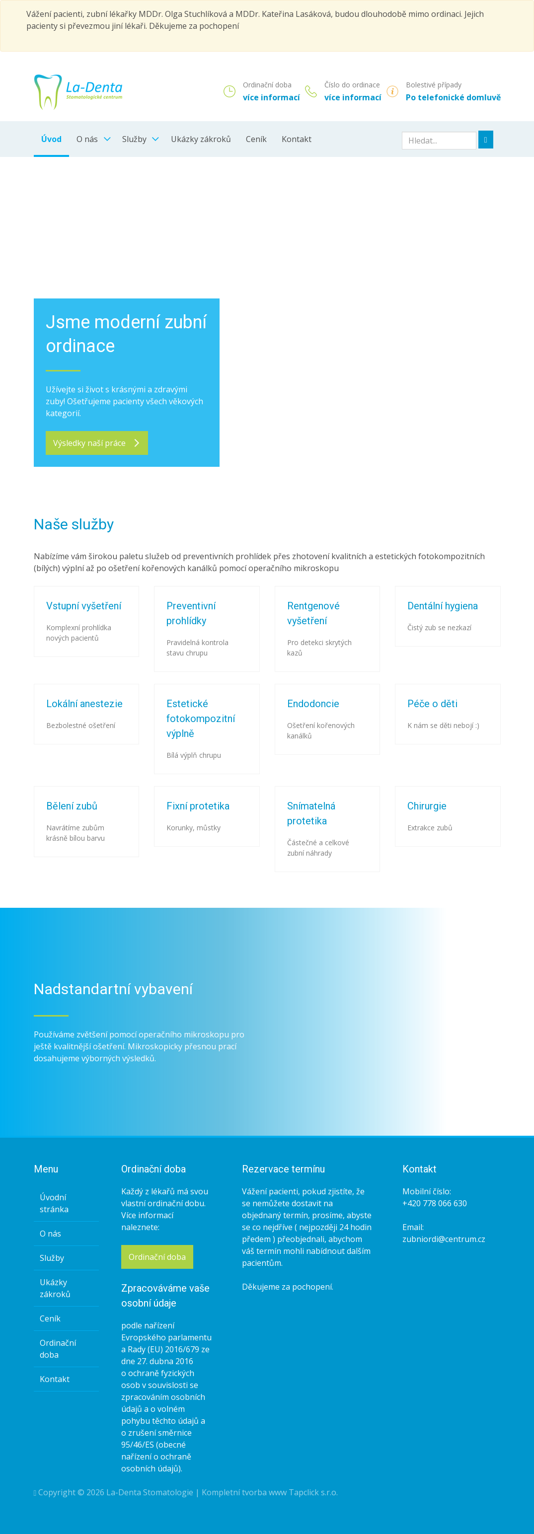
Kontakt (296, 139)
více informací (271, 97)
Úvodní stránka (54, 1203)
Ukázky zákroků (201, 139)
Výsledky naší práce (97, 443)
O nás (87, 139)
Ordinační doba (58, 1348)
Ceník (256, 139)
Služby (134, 139)
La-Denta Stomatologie (149, 1492)
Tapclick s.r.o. (313, 1492)
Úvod (51, 139)
